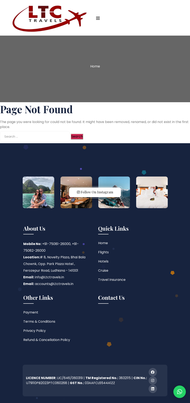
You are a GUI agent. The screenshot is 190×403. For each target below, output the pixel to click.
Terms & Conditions (39, 321)
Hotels (103, 261)
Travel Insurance (112, 279)
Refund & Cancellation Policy (46, 339)
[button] (179, 392)
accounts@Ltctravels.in (54, 283)
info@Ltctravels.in (49, 277)
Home (95, 66)
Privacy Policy (34, 330)
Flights (103, 252)
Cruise (103, 270)
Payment (30, 312)
